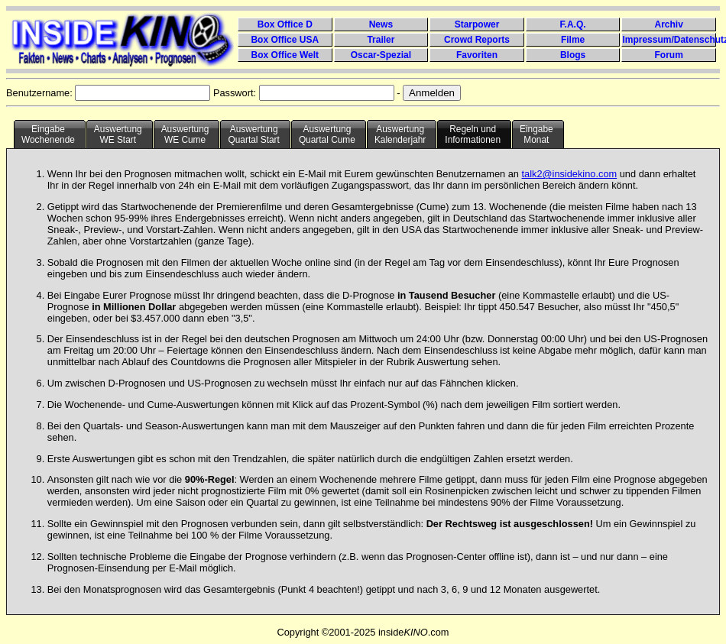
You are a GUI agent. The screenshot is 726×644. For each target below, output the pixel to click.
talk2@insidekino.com (569, 174)
